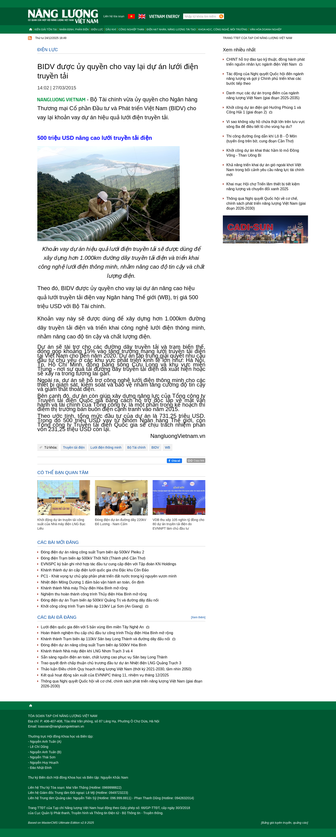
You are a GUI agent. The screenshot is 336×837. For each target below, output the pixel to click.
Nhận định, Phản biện (73, 29)
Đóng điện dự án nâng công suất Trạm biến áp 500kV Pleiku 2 (92, 552)
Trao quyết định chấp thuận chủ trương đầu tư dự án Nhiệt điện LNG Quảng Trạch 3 (111, 663)
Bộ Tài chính (136, 447)
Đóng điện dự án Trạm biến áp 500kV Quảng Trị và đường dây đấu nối (100, 600)
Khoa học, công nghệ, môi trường (222, 29)
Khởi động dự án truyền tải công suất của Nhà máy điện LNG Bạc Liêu (61, 524)
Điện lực (97, 29)
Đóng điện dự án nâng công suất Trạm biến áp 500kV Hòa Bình (94, 645)
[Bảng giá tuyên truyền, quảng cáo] (284, 822)
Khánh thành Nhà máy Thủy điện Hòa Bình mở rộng (84, 588)
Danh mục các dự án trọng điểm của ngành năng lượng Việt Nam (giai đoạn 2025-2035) (263, 95)
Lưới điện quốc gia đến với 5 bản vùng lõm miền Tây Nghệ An (95, 627)
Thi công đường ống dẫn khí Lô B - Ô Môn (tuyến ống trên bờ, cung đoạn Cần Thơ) (261, 138)
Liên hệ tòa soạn (113, 16)
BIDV (155, 447)
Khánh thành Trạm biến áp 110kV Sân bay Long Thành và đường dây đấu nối (108, 639)
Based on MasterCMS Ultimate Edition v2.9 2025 (61, 822)
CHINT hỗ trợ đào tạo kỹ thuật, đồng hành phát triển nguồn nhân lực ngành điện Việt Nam (265, 61)
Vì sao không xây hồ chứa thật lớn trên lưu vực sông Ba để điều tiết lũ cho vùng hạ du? (265, 124)
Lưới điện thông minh (106, 447)
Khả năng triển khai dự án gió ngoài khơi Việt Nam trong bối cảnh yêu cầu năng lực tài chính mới (265, 170)
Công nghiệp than (131, 29)
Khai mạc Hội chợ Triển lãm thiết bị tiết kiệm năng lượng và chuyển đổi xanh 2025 (263, 186)
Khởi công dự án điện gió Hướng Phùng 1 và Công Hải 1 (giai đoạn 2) (263, 110)
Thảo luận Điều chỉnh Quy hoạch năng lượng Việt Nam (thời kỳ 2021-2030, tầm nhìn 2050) (116, 669)
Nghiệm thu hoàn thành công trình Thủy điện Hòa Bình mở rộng (94, 594)
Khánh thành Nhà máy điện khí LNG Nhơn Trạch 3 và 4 (87, 651)
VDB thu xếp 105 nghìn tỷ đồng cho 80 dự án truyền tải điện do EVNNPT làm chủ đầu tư (178, 524)
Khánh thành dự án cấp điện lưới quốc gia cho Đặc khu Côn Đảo (95, 570)
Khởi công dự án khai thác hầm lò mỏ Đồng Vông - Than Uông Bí (262, 152)
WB (167, 447)
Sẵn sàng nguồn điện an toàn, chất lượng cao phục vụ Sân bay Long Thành (104, 657)
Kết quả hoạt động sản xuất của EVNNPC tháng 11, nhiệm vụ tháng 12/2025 (105, 675)
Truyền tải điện (74, 447)
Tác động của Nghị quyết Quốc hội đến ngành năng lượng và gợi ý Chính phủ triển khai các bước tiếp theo (265, 79)
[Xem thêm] (198, 617)
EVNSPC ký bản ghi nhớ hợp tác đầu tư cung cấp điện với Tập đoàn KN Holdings (108, 564)
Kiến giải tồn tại (46, 29)
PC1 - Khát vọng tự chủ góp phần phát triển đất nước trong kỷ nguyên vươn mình (109, 576)
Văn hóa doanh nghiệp (266, 29)
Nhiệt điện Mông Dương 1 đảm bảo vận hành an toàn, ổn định (92, 582)
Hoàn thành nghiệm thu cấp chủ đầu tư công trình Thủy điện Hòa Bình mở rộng (107, 633)
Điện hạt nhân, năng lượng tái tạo (171, 29)
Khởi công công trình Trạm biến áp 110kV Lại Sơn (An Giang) (94, 606)
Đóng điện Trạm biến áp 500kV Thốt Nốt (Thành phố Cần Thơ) (93, 558)
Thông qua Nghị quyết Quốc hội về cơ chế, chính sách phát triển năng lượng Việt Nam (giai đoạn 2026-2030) (121, 683)
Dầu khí (111, 29)
